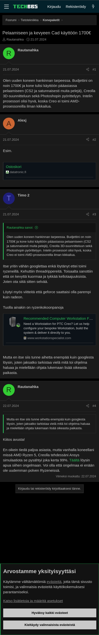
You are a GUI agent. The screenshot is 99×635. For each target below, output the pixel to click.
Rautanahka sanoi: (20, 227)
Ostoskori (13, 167)
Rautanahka (15, 39)
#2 (94, 139)
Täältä (74, 460)
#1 (94, 69)
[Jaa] (87, 69)
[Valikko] (6, 6)
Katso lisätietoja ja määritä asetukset (33, 601)
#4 (94, 406)
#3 (94, 214)
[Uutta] (93, 6)
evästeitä (54, 582)
